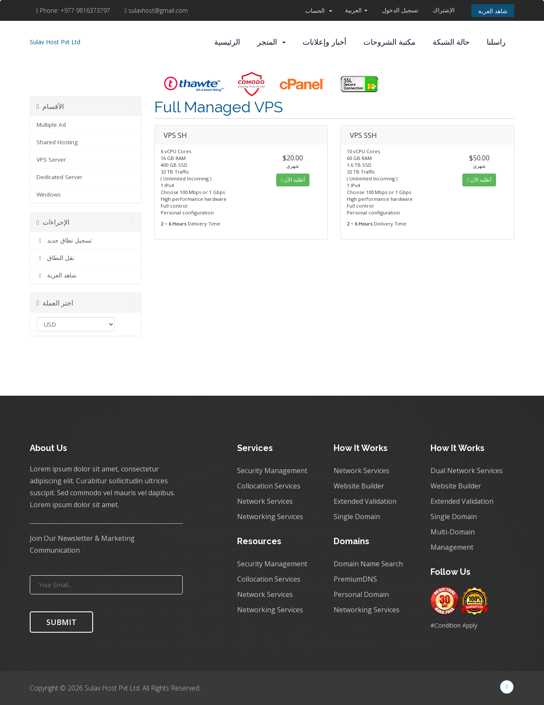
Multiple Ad (51, 124)
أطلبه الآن (293, 179)
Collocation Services (268, 486)
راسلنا (496, 42)
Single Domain (357, 516)
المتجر (271, 42)
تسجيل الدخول (400, 10)
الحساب (318, 10)
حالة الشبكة (451, 42)
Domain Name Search (368, 563)
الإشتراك (444, 10)
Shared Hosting (57, 142)
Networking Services (270, 516)
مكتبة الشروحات (389, 42)
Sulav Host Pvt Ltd (55, 42)
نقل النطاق (55, 258)
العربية (356, 10)
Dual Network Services (467, 470)
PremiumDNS (355, 579)
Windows (49, 194)
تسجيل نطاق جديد (64, 240)
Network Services (265, 501)
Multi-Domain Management (453, 539)
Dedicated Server (59, 177)
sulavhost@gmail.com (156, 10)
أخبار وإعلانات (324, 42)
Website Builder (359, 486)
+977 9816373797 (74, 10)
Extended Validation (365, 501)
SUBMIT (61, 622)
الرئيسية (227, 42)
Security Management (272, 470)
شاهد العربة (492, 11)
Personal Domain (361, 594)
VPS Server (51, 159)
